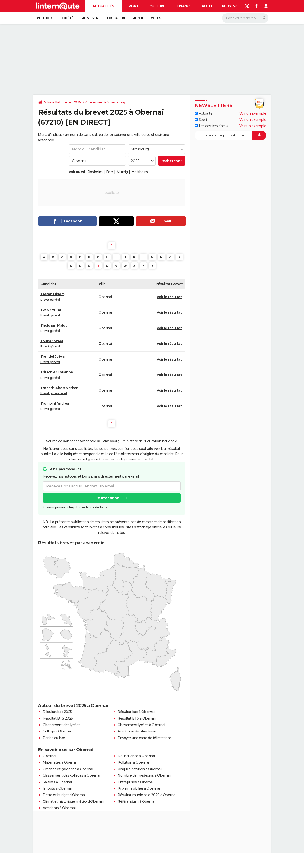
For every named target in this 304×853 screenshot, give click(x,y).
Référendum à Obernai (136, 801)
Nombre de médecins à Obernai (144, 775)
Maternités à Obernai (60, 762)
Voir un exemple (252, 113)
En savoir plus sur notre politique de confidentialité (75, 507)
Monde (138, 18)
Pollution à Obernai (133, 762)
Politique (45, 18)
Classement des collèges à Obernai (71, 775)
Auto (207, 6)
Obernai (49, 756)
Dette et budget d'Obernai (64, 795)
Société (67, 18)
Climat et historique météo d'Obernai (73, 801)
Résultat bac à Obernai (136, 712)
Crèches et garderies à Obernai (68, 769)
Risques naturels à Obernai (139, 769)
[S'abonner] (230, 135)
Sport (132, 6)
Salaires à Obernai (57, 782)
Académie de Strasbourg (105, 102)
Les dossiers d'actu (211, 126)
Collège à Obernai (57, 731)
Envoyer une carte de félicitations (144, 738)
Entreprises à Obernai (135, 782)
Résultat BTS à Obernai (136, 718)
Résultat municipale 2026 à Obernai (147, 795)
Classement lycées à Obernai (141, 725)
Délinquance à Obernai (136, 756)
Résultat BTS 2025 (58, 718)
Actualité (203, 113)
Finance (184, 6)
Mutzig (122, 172)
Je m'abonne (107, 498)
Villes (156, 18)
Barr (109, 172)
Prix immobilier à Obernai (139, 788)
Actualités (103, 6)
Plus (229, 6)
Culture (157, 6)
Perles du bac (54, 738)
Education (116, 18)
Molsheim (139, 172)
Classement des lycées (61, 725)
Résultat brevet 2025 (64, 102)
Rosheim (95, 172)
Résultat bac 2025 (57, 712)
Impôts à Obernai (57, 788)
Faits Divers (90, 18)
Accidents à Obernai (59, 808)
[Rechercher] (245, 18)
